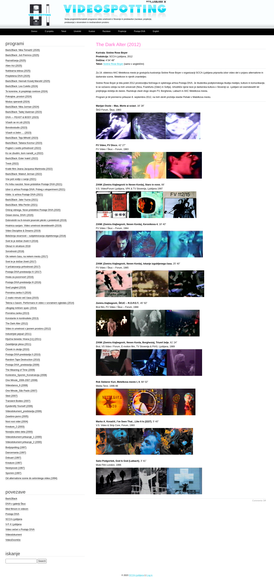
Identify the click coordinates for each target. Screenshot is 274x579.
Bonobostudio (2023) (16, 127)
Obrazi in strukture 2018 (18, 246)
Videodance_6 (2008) (17, 385)
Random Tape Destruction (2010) (23, 359)
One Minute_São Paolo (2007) (21, 390)
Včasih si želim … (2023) (18, 132)
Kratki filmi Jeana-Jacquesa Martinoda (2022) (29, 169)
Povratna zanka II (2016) (18, 292)
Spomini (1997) (14, 473)
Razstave (107, 31)
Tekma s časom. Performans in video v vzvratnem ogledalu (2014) (40, 303)
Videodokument (14, 534)
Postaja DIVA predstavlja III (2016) (23, 282)
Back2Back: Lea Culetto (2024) (22, 86)
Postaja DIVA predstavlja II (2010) (23, 354)
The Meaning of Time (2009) (20, 370)
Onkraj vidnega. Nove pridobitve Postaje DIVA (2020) (33, 210)
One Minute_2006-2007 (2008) (21, 380)
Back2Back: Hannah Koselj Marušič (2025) (28, 81)
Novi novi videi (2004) (17, 421)
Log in (149, 575)
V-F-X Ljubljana (14, 524)
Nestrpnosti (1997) (15, 468)
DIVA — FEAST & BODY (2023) (22, 117)
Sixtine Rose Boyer (113, 64)
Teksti (63, 31)
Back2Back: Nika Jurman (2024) (22, 106)
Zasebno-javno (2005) (17, 416)
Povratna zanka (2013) (17, 313)
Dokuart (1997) (13, 457)
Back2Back (11, 498)
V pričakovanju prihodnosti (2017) (23, 266)
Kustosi (92, 31)
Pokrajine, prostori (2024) (19, 96)
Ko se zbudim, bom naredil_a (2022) (24, 153)
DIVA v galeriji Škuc (16, 503)
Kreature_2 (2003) (15, 426)
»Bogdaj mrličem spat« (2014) (21, 308)
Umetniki (77, 31)
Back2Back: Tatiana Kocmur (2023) (24, 143)
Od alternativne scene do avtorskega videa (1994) (31, 478)
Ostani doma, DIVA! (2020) (19, 215)
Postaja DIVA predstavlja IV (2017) (23, 272)
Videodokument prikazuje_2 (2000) (24, 442)
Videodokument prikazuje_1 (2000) (24, 437)
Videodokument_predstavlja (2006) (24, 411)
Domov (34, 31)
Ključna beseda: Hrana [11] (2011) (23, 339)
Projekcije (122, 31)
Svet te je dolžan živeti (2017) (21, 261)
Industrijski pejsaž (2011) (18, 334)
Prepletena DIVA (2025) (18, 76)
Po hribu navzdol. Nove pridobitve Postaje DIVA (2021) (34, 184)
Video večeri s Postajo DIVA (20, 529)
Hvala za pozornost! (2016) (20, 277)
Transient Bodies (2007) (18, 401)
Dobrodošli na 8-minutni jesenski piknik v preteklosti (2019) (36, 220)
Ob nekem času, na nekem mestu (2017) (27, 256)
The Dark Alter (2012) (118, 44)
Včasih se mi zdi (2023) (18, 122)
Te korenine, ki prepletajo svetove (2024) (27, 91)
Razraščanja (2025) (16, 60)
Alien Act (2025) (14, 65)
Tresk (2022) (12, 163)
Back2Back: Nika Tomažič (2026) (23, 50)
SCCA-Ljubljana (14, 519)
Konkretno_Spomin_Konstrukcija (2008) (26, 375)
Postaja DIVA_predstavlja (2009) (22, 364)
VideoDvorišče (13, 540)
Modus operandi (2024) (18, 101)
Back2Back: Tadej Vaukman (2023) (24, 112)
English (156, 31)
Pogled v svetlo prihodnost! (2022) (23, 148)
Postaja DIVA (139, 31)
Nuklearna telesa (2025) (18, 70)
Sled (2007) (12, 396)
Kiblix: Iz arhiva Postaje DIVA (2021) (24, 194)
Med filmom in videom (17, 509)
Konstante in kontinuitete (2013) (22, 318)
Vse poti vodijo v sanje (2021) (21, 179)
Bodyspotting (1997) (16, 447)
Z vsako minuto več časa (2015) (22, 297)
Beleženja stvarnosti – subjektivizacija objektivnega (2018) (36, 236)
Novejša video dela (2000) (19, 431)
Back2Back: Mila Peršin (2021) (21, 205)
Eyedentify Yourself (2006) (19, 406)
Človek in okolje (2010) (17, 349)
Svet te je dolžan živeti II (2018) (22, 241)
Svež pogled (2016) (16, 287)
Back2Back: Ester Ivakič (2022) (22, 158)
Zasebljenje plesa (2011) (18, 344)
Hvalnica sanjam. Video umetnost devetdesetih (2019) (34, 225)
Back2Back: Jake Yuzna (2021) (22, 199)
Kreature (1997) (14, 463)
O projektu (49, 31)
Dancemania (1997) (16, 452)
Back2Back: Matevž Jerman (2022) (24, 174)
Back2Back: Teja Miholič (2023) (22, 138)
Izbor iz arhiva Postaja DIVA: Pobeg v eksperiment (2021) (35, 189)
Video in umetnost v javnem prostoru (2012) (28, 328)
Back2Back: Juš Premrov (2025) (22, 55)
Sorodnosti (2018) (15, 251)
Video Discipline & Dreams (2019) (23, 230)
